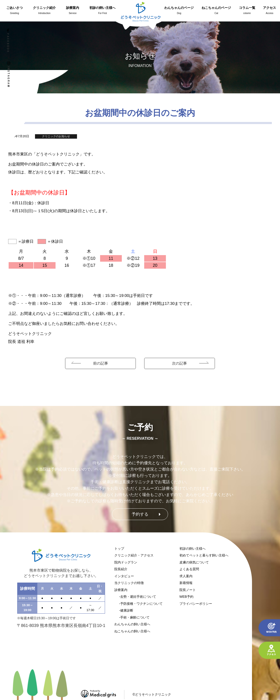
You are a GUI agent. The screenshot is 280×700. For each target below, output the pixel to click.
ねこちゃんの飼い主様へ (132, 631)
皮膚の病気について (194, 562)
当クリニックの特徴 (129, 583)
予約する (140, 514)
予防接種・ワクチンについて (141, 603)
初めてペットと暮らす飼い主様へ (203, 555)
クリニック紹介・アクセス (134, 555)
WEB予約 (186, 596)
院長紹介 (120, 569)
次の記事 (179, 363)
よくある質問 (189, 569)
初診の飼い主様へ (192, 548)
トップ (119, 548)
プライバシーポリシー (195, 603)
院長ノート (187, 590)
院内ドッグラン (125, 562)
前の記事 (100, 363)
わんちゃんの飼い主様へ (132, 624)
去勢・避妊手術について (138, 596)
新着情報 (185, 583)
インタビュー (124, 576)
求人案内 (185, 576)
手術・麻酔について (135, 617)
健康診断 (126, 610)
